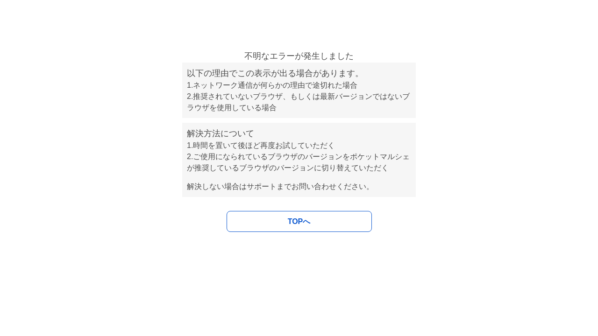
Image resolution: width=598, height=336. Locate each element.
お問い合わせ (314, 186)
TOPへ (299, 221)
